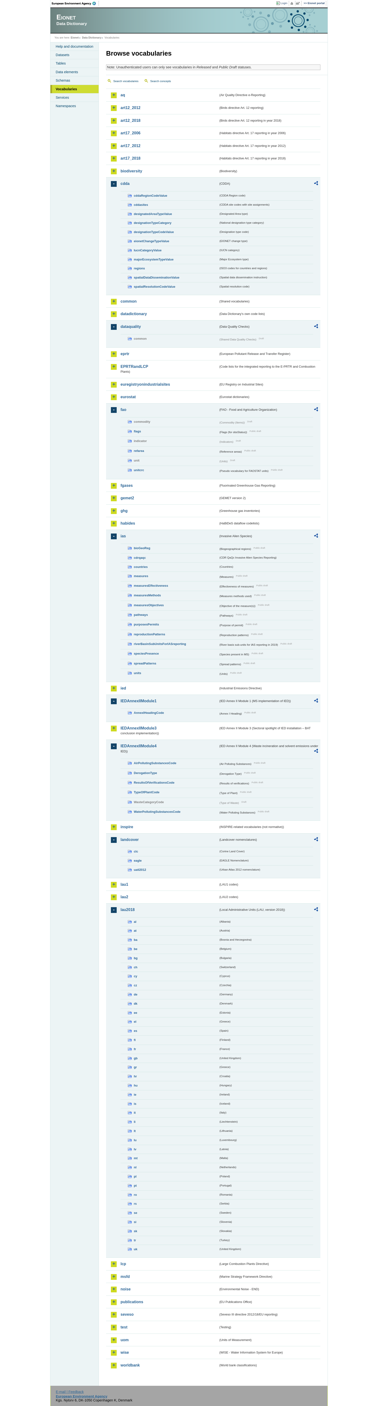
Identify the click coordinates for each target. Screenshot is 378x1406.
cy (135, 976)
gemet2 (127, 498)
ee (135, 1013)
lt (135, 1131)
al (135, 922)
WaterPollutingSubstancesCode (157, 812)
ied (123, 688)
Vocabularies (66, 89)
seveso (127, 1314)
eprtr (125, 354)
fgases (127, 485)
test (124, 1327)
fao (123, 410)
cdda (125, 184)
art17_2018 (131, 158)
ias (123, 536)
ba (135, 940)
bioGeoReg (142, 548)
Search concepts (160, 81)
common (129, 301)
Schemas (63, 80)
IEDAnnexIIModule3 (138, 728)
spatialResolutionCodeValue (154, 286)
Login (284, 3)
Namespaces (66, 106)
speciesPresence (146, 653)
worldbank (130, 1365)
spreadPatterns (145, 663)
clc (136, 851)
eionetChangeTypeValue (151, 241)
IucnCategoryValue (148, 250)
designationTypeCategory (152, 223)
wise (125, 1352)
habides (128, 523)
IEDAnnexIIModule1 (138, 701)
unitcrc (139, 470)
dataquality (131, 327)
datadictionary (134, 314)
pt (135, 1185)
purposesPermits (146, 624)
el (135, 1021)
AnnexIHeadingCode (149, 713)
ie (135, 1094)
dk (135, 1003)
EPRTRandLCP (134, 367)
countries (141, 567)
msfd (125, 1277)
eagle (138, 860)
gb (136, 1058)
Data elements (67, 72)
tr (135, 1240)
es (135, 1031)
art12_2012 (131, 108)
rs (135, 1203)
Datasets (62, 55)
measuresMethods (147, 595)
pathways (141, 615)
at (135, 930)
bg (136, 958)
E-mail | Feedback (70, 1392)
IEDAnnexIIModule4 (138, 746)
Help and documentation (74, 46)
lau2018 (128, 910)
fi (135, 1040)
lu (135, 1140)
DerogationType (145, 773)
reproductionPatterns (149, 634)
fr (135, 1049)
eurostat (128, 397)
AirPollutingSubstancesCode (155, 763)
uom (125, 1340)
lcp (123, 1264)
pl (135, 1176)
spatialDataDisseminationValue (156, 277)
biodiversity (131, 171)
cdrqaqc (140, 558)
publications (132, 1302)
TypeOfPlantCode (146, 792)
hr (135, 1076)
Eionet (75, 37)
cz (135, 985)
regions (139, 268)
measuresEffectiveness (151, 585)
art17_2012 (131, 146)
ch (135, 967)
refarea (139, 451)
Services (62, 97)
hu (136, 1085)
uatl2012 (140, 870)
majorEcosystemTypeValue (154, 259)
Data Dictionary (91, 37)
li (134, 1122)
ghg (124, 511)
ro (135, 1195)
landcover (130, 840)
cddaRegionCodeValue (150, 195)
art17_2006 (131, 133)
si (135, 1222)
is (135, 1104)
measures (141, 576)
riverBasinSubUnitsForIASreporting (160, 644)
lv (135, 1149)
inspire (127, 827)
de (135, 994)
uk (135, 1249)
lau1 (124, 884)
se (135, 1213)
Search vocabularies (125, 81)
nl (135, 1167)
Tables (61, 63)
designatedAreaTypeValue (153, 214)
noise (126, 1289)
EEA (75, 3)
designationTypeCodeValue (154, 232)
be (135, 949)
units (137, 673)
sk (135, 1231)
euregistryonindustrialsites (145, 384)
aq (123, 95)
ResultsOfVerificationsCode (154, 782)
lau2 (124, 897)
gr (135, 1067)
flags (137, 431)
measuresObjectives (149, 605)
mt (136, 1158)
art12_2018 (131, 120)
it (135, 1112)
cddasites (141, 205)
